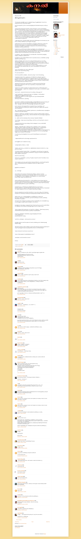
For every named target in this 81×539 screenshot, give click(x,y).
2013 (55, 43)
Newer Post (17, 521)
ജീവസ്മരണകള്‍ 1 (58, 48)
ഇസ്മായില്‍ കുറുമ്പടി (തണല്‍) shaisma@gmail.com (25, 500)
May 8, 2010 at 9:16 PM (21, 461)
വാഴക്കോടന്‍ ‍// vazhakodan (21, 286)
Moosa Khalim (55, 17)
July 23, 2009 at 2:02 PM (21, 400)
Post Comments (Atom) (22, 523)
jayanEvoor (19, 430)
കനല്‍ (18, 251)
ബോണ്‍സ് (19, 355)
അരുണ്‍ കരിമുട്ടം (20, 459)
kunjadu (18, 337)
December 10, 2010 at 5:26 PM (22, 517)
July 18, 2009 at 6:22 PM (21, 300)
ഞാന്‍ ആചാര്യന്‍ (20, 297)
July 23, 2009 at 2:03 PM (21, 407)
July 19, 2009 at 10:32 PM (21, 352)
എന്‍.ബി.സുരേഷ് (20, 476)
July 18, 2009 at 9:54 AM (21, 283)
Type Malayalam (17, 527)
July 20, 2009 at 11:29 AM (21, 359)
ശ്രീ (18, 260)
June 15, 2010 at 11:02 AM (21, 467)
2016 (55, 41)
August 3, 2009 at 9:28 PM (21, 413)
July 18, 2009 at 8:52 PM (21, 322)
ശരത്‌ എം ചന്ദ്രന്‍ (20, 349)
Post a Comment (18, 519)
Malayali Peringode (20, 362)
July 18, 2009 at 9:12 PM (21, 328)
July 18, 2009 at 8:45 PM (21, 311)
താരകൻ (18, 390)
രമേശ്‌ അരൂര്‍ (19, 513)
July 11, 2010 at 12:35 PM (21, 479)
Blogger (44, 533)
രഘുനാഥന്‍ (19, 273)
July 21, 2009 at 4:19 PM (21, 387)
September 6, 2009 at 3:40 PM (22, 436)
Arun (18, 325)
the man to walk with (20, 470)
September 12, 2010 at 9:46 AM (22, 497)
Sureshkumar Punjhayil (21, 375)
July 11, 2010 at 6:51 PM (21, 485)
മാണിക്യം (19, 279)
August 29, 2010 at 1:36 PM (21, 491)
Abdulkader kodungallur (21, 482)
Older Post (48, 521)
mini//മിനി (19, 494)
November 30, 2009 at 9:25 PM (22, 448)
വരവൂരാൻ (19, 266)
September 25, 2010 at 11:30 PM (22, 504)
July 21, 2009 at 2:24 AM (21, 372)
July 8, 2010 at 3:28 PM (21, 473)
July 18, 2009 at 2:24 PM (21, 294)
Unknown (19, 397)
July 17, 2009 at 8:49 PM (21, 257)
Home (32, 521)
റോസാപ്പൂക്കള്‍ (19, 507)
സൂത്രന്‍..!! (19, 303)
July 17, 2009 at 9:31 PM (21, 263)
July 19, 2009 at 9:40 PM (21, 346)
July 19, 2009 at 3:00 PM (21, 339)
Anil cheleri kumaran (20, 439)
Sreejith (18, 331)
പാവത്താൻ (19, 410)
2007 (55, 54)
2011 (55, 44)
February (56, 51)
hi (17, 383)
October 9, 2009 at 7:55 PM (21, 442)
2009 (55, 45)
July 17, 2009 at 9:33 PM (21, 270)
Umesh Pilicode (20, 445)
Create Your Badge (56, 19)
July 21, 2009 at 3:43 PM (21, 380)
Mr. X (18, 416)
